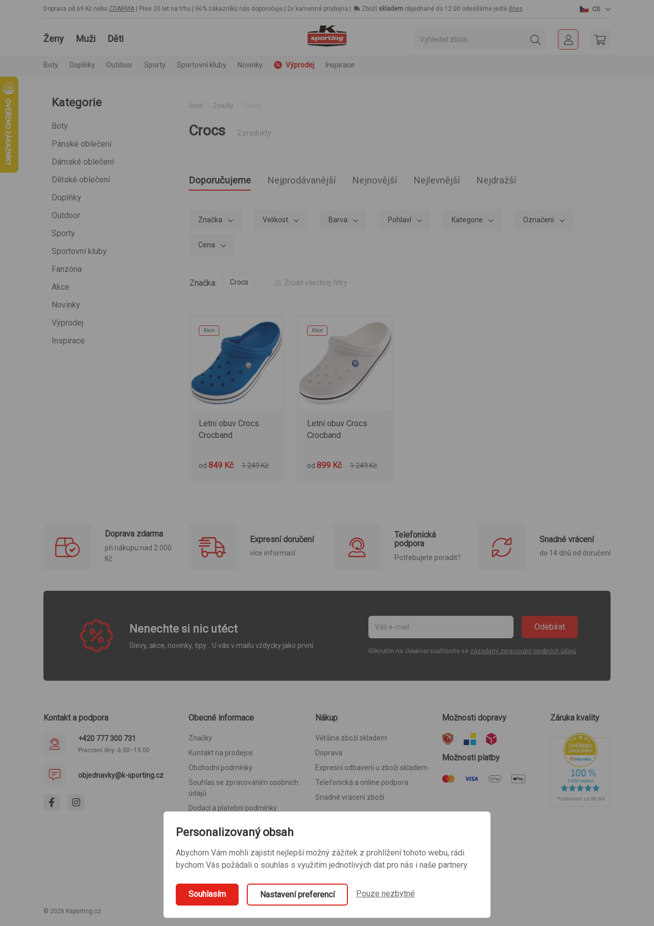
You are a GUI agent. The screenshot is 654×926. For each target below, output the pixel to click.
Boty (60, 126)
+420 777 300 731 (107, 741)
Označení (539, 222)
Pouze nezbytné (385, 893)
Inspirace (340, 65)
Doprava (328, 756)
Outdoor (66, 215)
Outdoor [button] (119, 65)
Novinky (250, 65)
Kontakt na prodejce (221, 756)
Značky (223, 105)
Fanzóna (67, 269)
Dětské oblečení (81, 179)
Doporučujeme (226, 182)
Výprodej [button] (294, 65)
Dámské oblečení (83, 162)
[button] (595, 8)
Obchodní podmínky (220, 771)
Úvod (196, 105)
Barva (339, 222)
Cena (207, 247)
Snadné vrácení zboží (349, 800)
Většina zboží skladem (351, 741)
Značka (211, 222)
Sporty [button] (155, 65)
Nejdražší (546, 182)
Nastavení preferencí (297, 894)
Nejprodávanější (320, 182)
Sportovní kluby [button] (201, 65)
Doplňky (66, 197)
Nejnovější (406, 182)
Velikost (276, 222)
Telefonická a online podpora (361, 785)
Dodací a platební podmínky (233, 811)
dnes (515, 8)
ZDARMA (121, 8)
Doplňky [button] (82, 65)
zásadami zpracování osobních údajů (523, 654)
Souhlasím (207, 894)
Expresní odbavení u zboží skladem (371, 771)
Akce (60, 287)
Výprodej (67, 323)
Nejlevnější (477, 182)
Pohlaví (400, 222)
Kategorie (468, 222)
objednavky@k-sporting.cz (121, 778)
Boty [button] (50, 65)
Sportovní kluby (79, 251)
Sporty (63, 233)
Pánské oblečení (81, 144)
